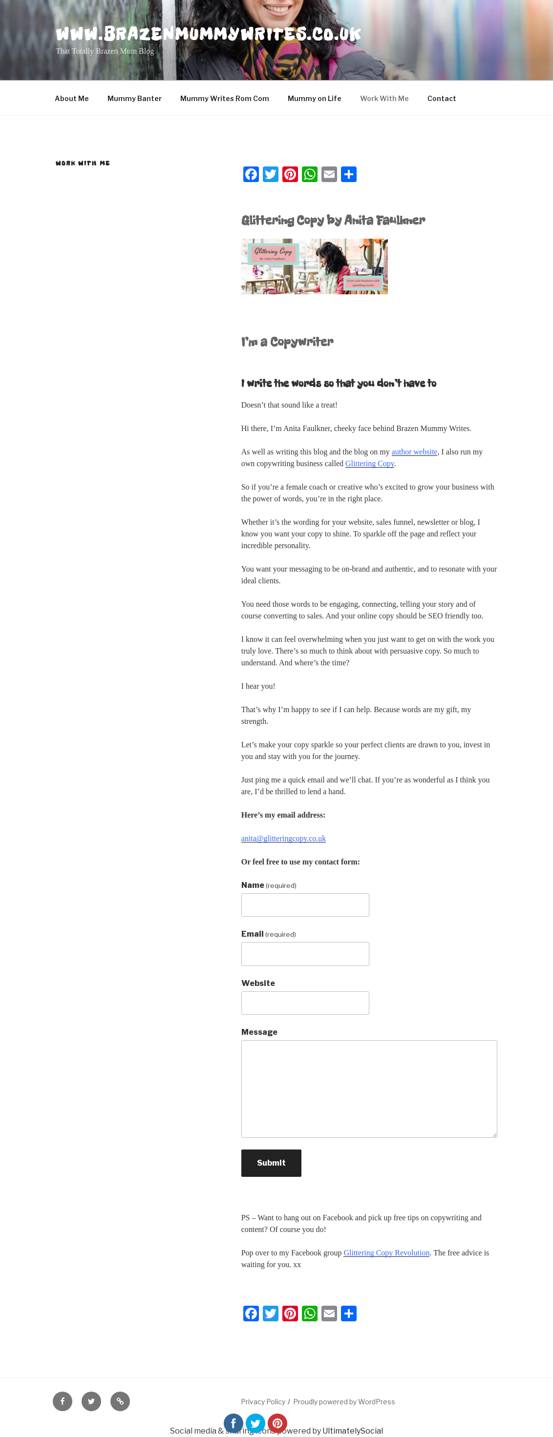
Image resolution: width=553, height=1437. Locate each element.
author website (415, 452)
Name (269, 885)
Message (259, 1032)
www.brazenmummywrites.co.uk (209, 34)
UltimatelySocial (352, 1431)
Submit (271, 1163)
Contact (441, 98)
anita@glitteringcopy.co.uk (283, 838)
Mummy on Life (314, 98)
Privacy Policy (263, 1401)
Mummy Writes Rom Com (224, 98)
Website (258, 983)
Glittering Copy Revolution (386, 1253)
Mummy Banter (134, 98)
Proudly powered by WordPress (344, 1401)
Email (268, 934)
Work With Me (384, 98)
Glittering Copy (369, 463)
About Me (72, 98)
